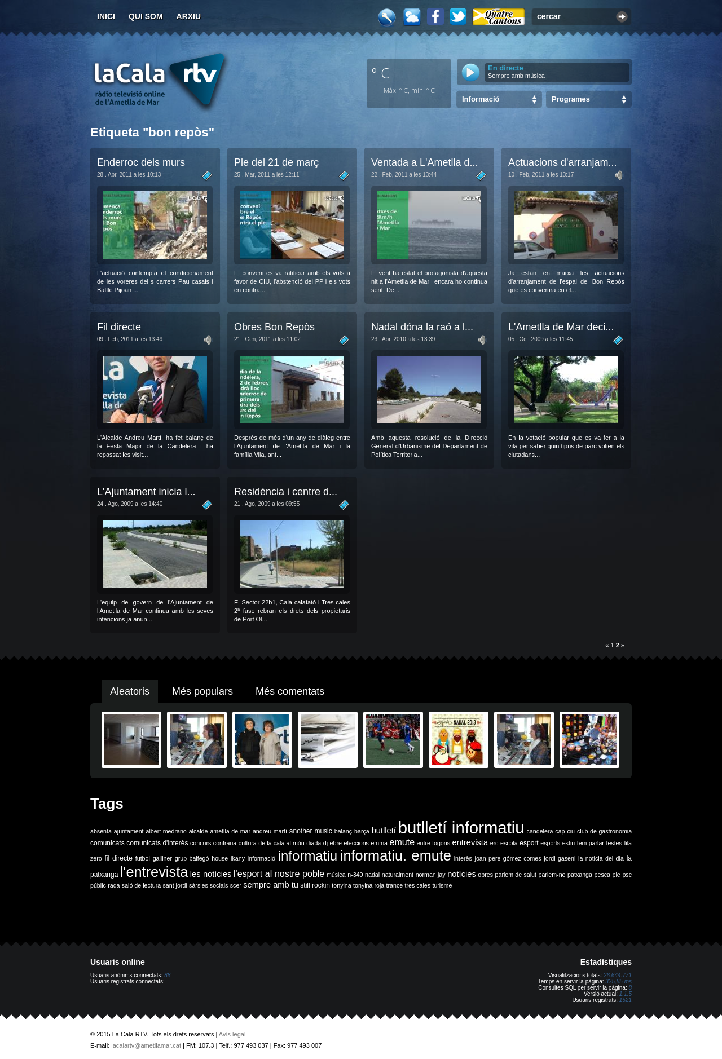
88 (167, 975)
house (220, 858)
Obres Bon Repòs (274, 327)
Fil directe (119, 327)
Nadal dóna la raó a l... (422, 327)
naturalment (397, 874)
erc (494, 843)
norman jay (431, 874)
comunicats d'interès (157, 843)
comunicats (107, 843)
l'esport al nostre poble (279, 874)
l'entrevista (154, 872)
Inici (106, 16)
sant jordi (175, 885)
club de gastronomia (604, 831)
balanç (343, 831)
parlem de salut (515, 874)
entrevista (470, 842)
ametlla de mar (230, 831)
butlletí (384, 830)
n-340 (355, 874)
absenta (101, 831)
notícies (461, 874)
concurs (200, 843)
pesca (602, 874)
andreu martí (270, 831)
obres (485, 874)
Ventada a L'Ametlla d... (424, 162)
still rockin (315, 885)
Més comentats (290, 691)
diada (313, 843)
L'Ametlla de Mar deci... (561, 327)
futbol (142, 858)
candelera (540, 831)
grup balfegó (192, 858)
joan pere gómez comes (508, 858)
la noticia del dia (601, 858)
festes (614, 843)
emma (379, 843)
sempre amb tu (270, 884)
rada (114, 885)
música (336, 874)
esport (529, 843)
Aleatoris (129, 691)
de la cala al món (281, 843)
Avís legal (232, 1034)
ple (616, 874)
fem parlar (590, 843)
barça (361, 831)
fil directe (119, 858)
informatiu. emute (395, 855)
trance (394, 885)
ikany (238, 858)
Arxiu (189, 16)
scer (235, 885)
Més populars (202, 691)
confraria (224, 843)
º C (381, 72)
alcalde (198, 831)
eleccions (356, 843)
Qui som (146, 16)
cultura (248, 843)
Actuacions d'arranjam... (562, 162)
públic (98, 885)
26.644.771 (618, 975)
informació (261, 858)
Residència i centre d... (285, 491)
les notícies (211, 874)
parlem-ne (552, 874)
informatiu (307, 855)
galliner (162, 858)
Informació (480, 99)
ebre (336, 843)
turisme (442, 885)
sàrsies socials (208, 885)
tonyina (341, 885)
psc (627, 874)
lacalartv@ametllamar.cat (146, 1045)
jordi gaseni (559, 858)
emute (402, 842)
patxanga (579, 874)
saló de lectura (141, 885)
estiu (568, 843)
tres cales (417, 885)
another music (310, 831)
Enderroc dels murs (141, 162)
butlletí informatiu (461, 827)
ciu (571, 831)
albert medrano (166, 831)
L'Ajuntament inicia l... (146, 491)
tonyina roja (368, 885)
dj (325, 843)
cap (560, 831)
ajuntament (129, 831)
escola (509, 843)
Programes (571, 99)
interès (463, 858)
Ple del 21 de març (276, 162)
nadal (372, 874)
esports (550, 843)
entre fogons (433, 843)
